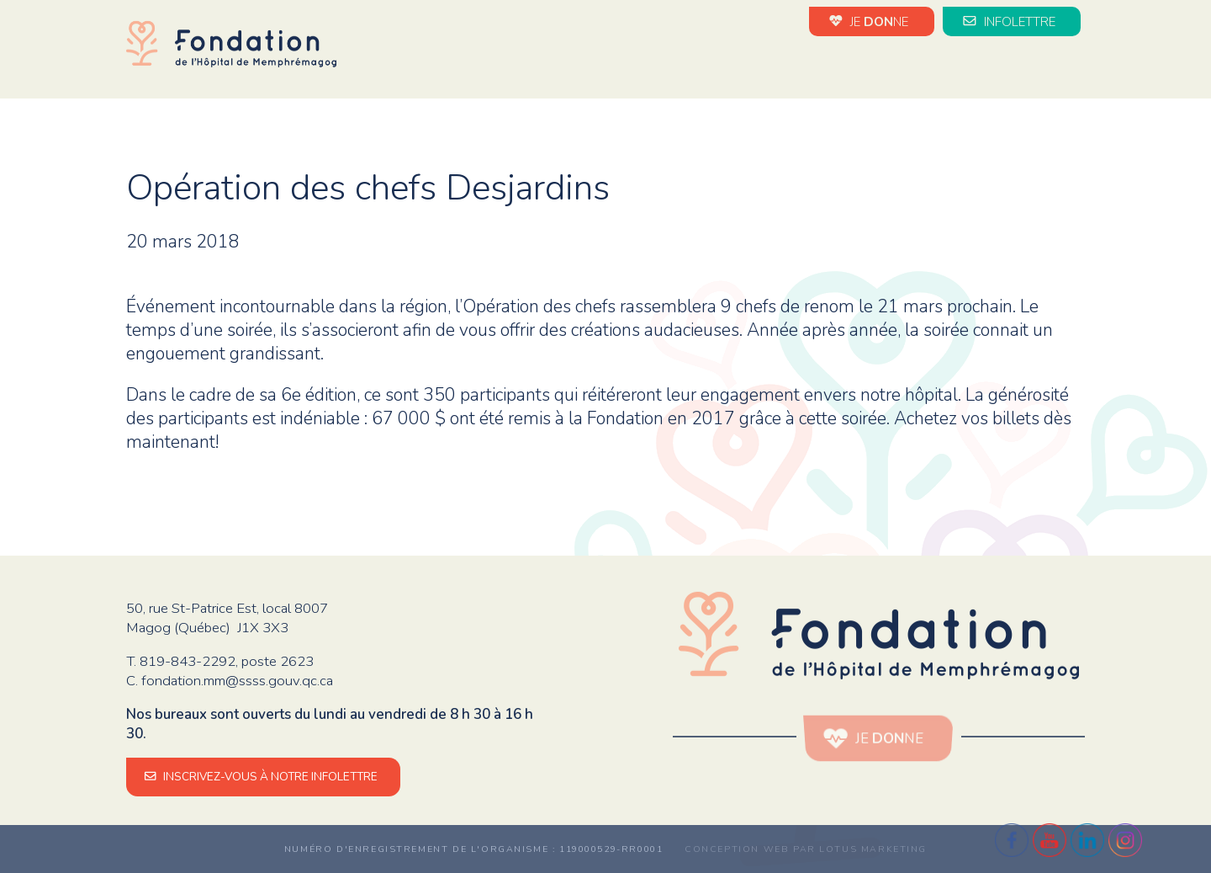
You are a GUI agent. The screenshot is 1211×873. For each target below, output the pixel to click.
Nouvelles (656, 66)
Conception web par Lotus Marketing (806, 849)
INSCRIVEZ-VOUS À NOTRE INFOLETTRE (263, 777)
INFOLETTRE (1011, 21)
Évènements (764, 66)
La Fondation (547, 66)
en (1076, 67)
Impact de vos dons (906, 66)
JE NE (871, 21)
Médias (1028, 66)
